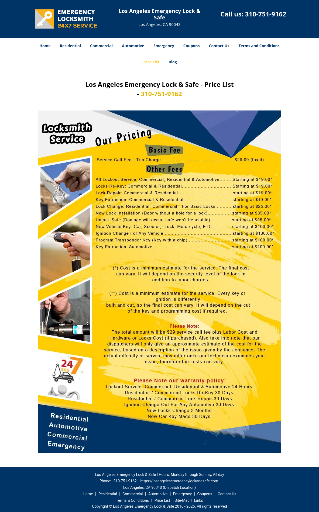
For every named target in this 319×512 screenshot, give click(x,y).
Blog (173, 61)
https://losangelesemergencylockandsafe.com (179, 481)
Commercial (101, 45)
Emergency (163, 45)
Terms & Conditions (132, 500)
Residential (70, 45)
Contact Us (219, 45)
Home (44, 45)
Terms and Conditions (258, 45)
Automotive (133, 45)
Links (198, 500)
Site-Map (182, 500)
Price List (150, 61)
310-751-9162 (265, 13)
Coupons (191, 45)
